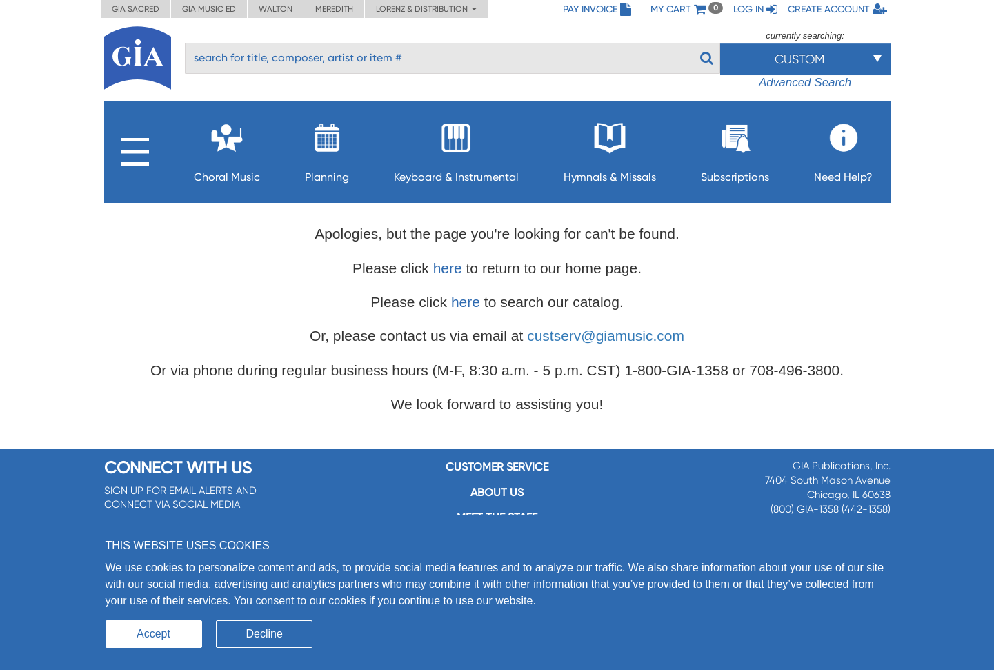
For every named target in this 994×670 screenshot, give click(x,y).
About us (497, 492)
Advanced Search (805, 82)
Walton (275, 9)
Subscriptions (735, 149)
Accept (153, 634)
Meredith (334, 9)
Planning (327, 149)
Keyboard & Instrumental (456, 149)
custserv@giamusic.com (605, 336)
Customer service (497, 466)
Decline (264, 634)
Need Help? (843, 149)
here (447, 268)
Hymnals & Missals (610, 149)
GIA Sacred (135, 9)
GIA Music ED (209, 9)
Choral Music (227, 149)
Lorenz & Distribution (426, 9)
